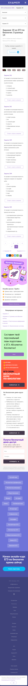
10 (13, 243)
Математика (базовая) (13, 488)
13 (11, 246)
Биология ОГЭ (13, 545)
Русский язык (13, 477)
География (13, 519)
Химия (6, 503)
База (15, 610)
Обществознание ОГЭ (13, 535)
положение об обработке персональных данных (14, 468)
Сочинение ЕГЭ (14, 672)
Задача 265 (8, 207)
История (18, 498)
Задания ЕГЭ (14, 653)
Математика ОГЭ (13, 530)
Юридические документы (14, 587)
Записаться (13, 385)
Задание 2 (6, 314)
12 (22, 243)
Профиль (15, 607)
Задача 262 (8, 106)
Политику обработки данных (14, 678)
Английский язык (18, 503)
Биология (14, 626)
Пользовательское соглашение (8, 680)
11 (17, 243)
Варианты (14, 659)
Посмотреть (14, 52)
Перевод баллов (14, 669)
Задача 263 (8, 140)
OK (13, 683)
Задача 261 (8, 75)
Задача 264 (8, 173)
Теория (14, 649)
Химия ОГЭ (13, 540)
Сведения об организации (14, 591)
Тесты (14, 656)
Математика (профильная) (13, 482)
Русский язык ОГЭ (13, 524)
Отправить (13, 461)
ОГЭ (14, 646)
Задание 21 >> (21, 251)
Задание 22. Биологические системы (13, 326)
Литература (13, 509)
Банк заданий (14, 665)
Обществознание (13, 493)
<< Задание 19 (7, 251)
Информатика (13, 514)
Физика (8, 498)
